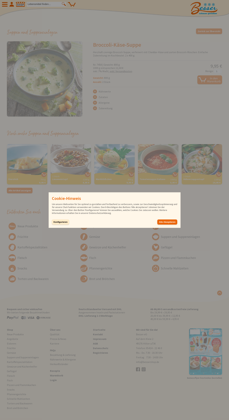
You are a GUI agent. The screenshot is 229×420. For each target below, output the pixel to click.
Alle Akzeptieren (167, 222)
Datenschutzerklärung (100, 213)
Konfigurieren (61, 222)
